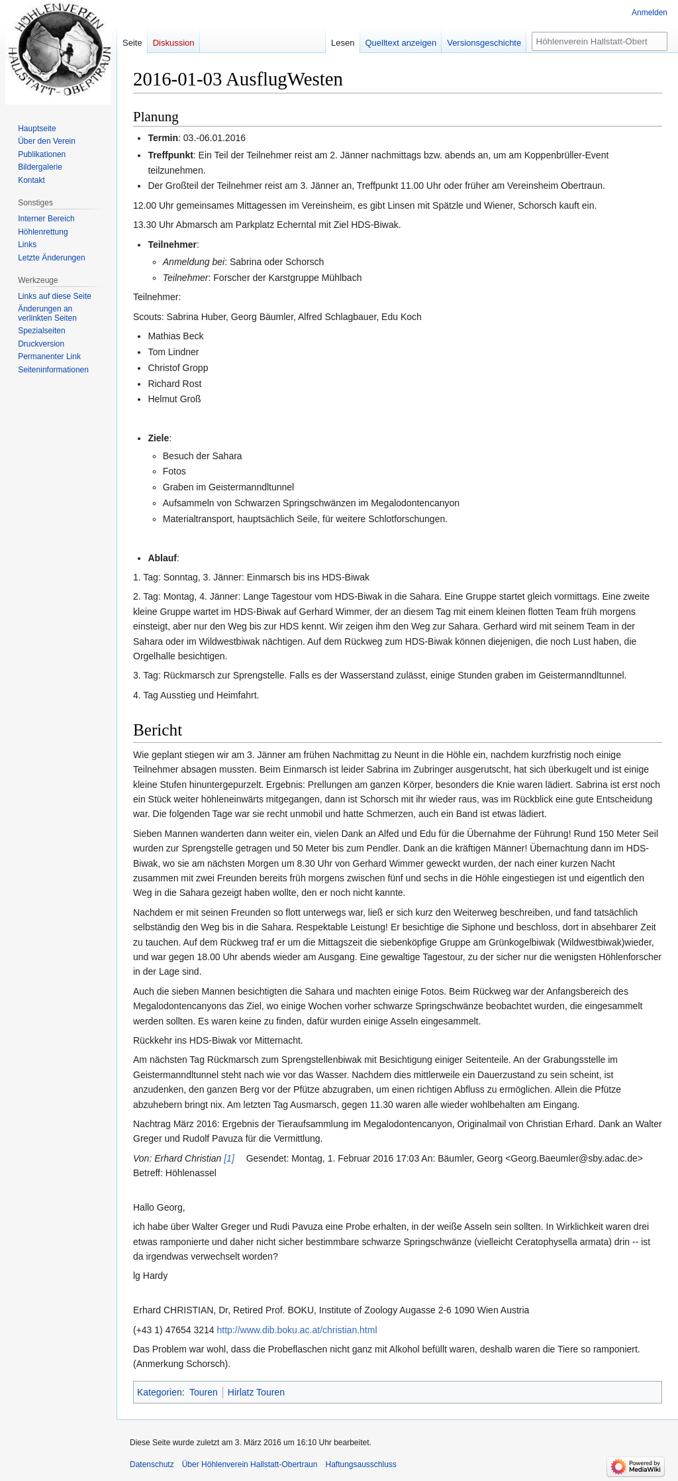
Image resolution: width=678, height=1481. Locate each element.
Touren (203, 1392)
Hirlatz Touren (256, 1392)
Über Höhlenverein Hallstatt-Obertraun (250, 1464)
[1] (229, 1158)
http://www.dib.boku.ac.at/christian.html (297, 1330)
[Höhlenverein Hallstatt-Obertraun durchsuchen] (599, 41)
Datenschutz (152, 1464)
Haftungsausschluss (360, 1464)
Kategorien (159, 1392)
